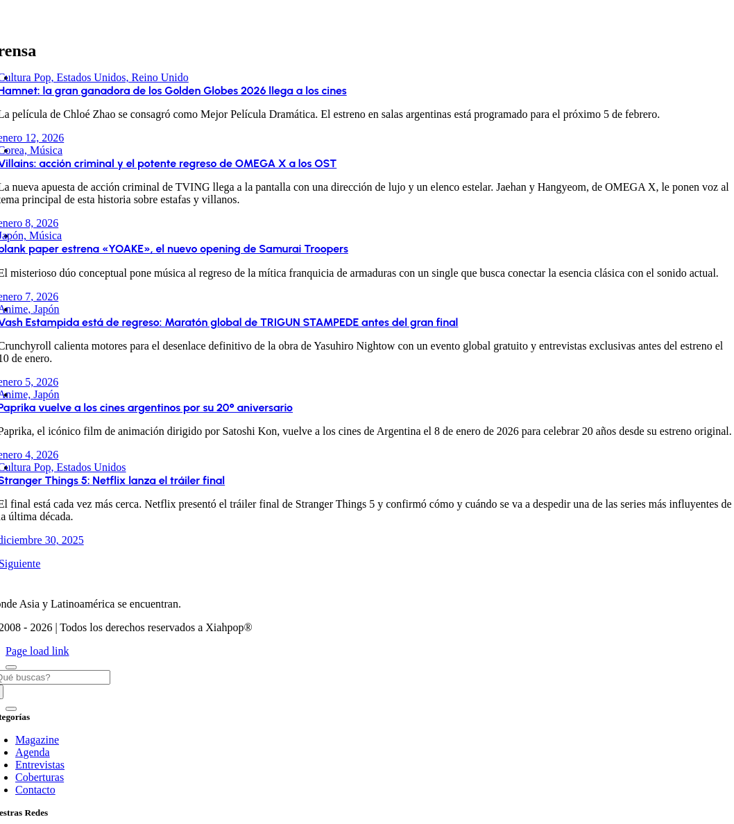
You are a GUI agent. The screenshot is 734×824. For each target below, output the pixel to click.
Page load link (37, 651)
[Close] (11, 667)
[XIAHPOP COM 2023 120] (351, 580)
